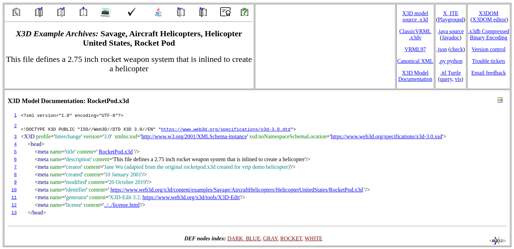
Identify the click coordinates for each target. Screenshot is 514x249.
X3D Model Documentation (415, 76)
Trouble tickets (488, 61)
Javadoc (451, 37)
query (446, 79)
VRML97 (415, 49)
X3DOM (488, 13)
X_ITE (450, 13)
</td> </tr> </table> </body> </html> (257, 168)
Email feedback (488, 73)
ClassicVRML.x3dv (415, 34)
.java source (450, 31)
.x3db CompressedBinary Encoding (488, 34)
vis (458, 79)
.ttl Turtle (450, 73)
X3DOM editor (489, 19)
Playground (451, 19)
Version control (488, 49)
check (456, 49)
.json (441, 49)
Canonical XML (415, 61)
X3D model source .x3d (415, 16)
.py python (450, 61)
